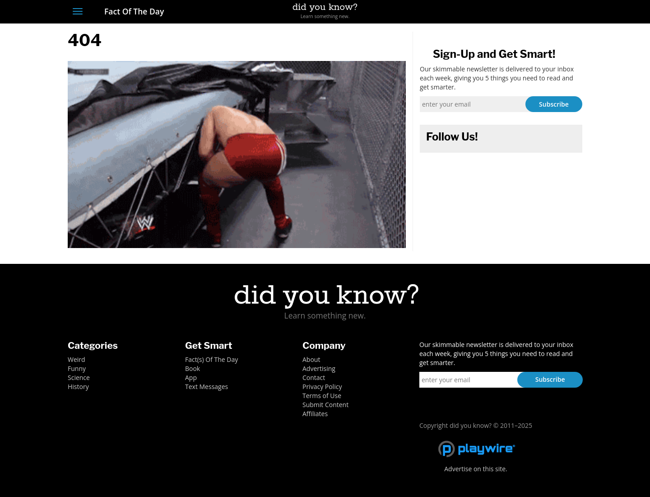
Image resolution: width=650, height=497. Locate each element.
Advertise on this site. (475, 468)
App (191, 377)
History (78, 386)
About (311, 359)
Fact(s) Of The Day (211, 359)
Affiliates (315, 413)
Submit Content (325, 404)
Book (192, 368)
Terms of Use (321, 395)
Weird (76, 359)
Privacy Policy (322, 386)
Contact (313, 377)
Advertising (318, 368)
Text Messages (206, 386)
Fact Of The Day (129, 11)
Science (79, 377)
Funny (77, 368)
